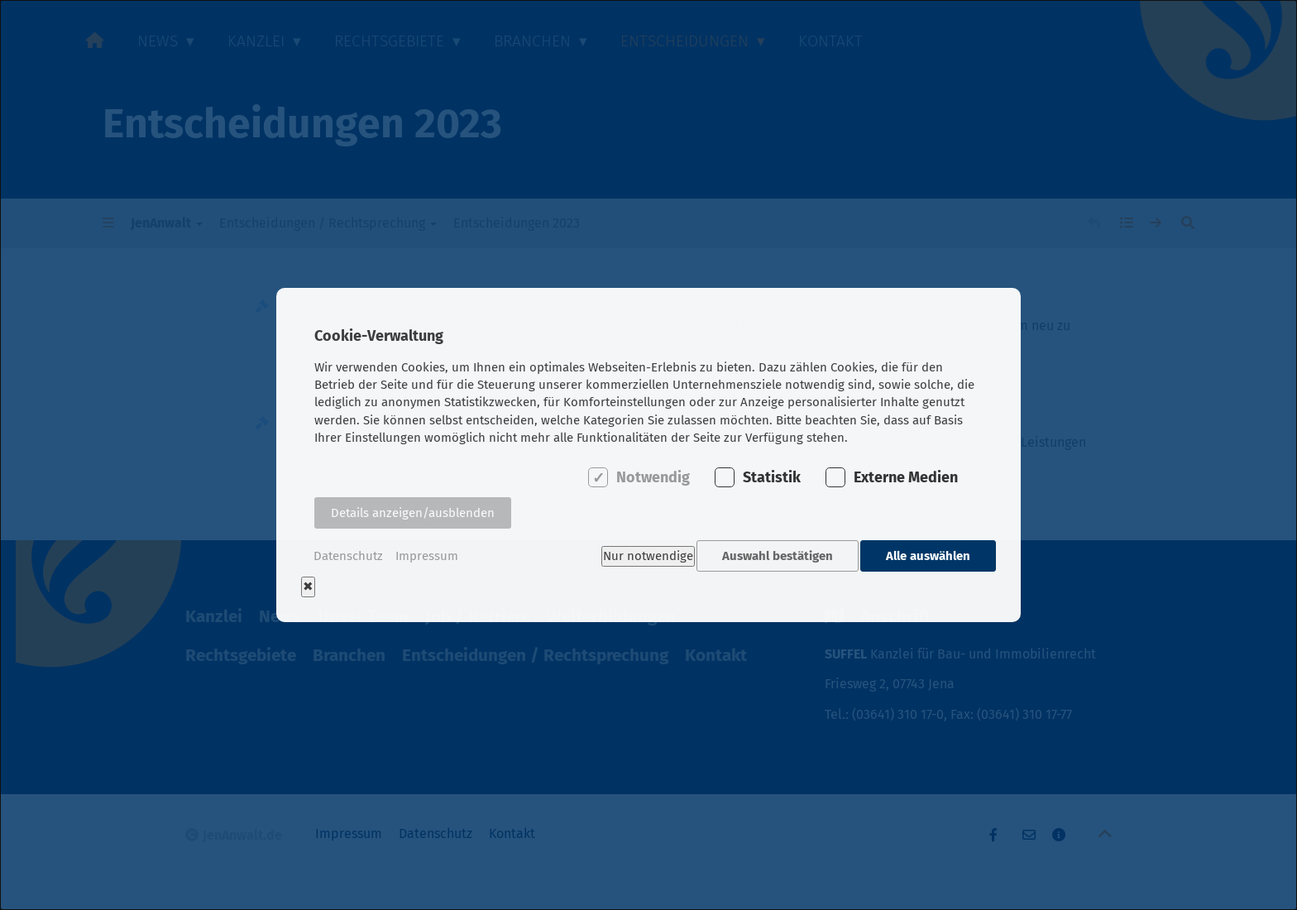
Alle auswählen (928, 555)
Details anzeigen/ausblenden (413, 517)
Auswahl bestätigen (773, 555)
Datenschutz (348, 555)
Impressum (426, 555)
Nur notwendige (639, 555)
